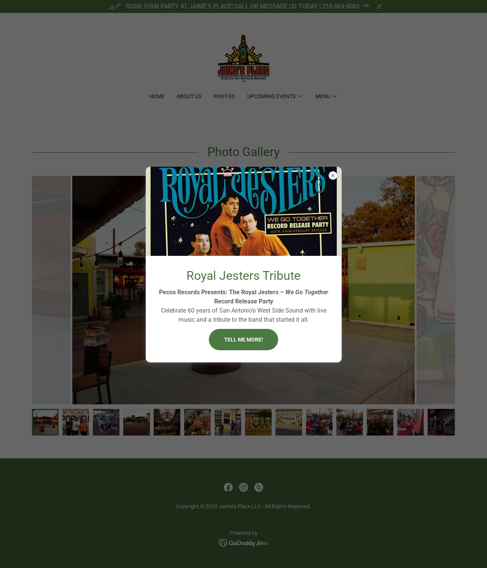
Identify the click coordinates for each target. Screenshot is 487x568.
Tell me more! (243, 340)
